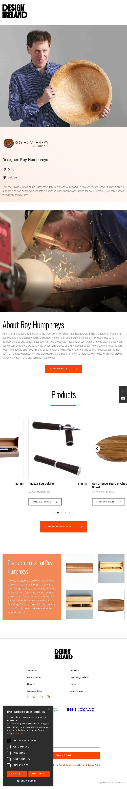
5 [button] (69, 513)
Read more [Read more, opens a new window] (18, 733)
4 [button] (65, 513)
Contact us (32, 670)
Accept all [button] (16, 773)
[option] (32, 459)
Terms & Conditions (67, 765)
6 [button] (73, 513)
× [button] (49, 709)
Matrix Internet (120, 783)
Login (73, 684)
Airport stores (77, 691)
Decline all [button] (39, 773)
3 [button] (62, 513)
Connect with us (34, 691)
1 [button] (54, 513)
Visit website (58, 369)
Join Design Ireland (79, 677)
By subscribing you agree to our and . (66, 765)
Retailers (74, 670)
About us (31, 684)
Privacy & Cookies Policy (89, 765)
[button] (28, 780)
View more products (58, 526)
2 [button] (58, 513)
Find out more (16, 502)
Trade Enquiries (34, 677)
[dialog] (28, 746)
